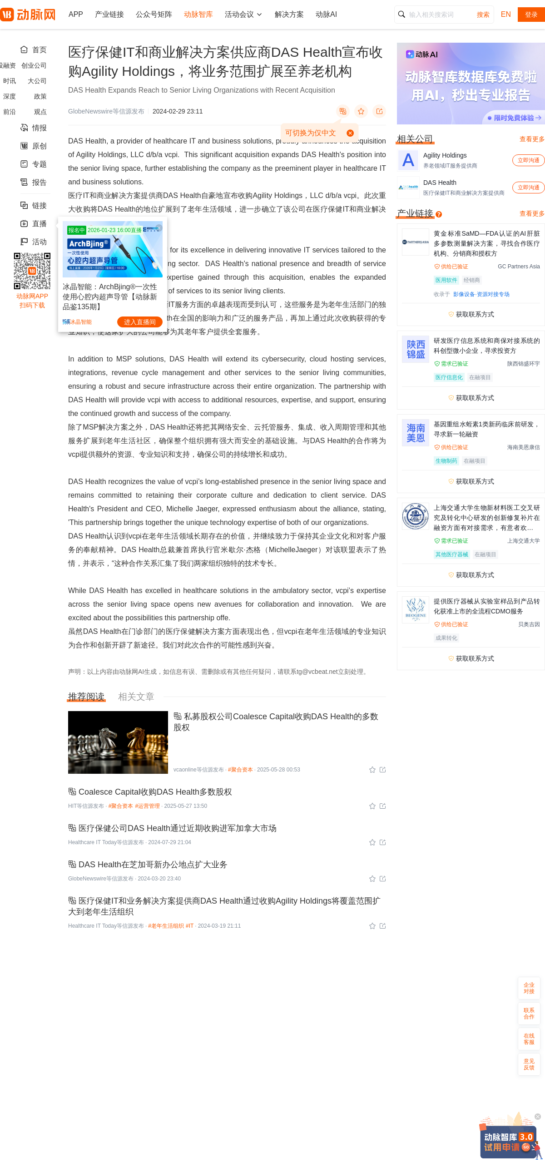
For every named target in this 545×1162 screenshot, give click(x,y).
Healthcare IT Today (92, 842)
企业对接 (529, 988)
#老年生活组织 (166, 926)
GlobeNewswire (87, 878)
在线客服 (529, 1039)
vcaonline (185, 769)
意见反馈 (529, 1064)
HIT (72, 806)
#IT (189, 926)
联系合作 (529, 1013)
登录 (531, 14)
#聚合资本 (240, 769)
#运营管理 (147, 806)
